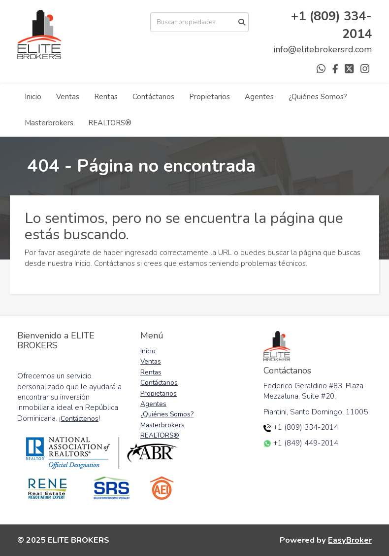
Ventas (67, 97)
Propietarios (209, 97)
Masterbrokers (49, 123)
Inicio (33, 97)
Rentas (106, 97)
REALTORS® (109, 123)
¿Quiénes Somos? (318, 97)
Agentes (259, 97)
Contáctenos (79, 418)
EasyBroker (350, 540)
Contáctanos (153, 97)
